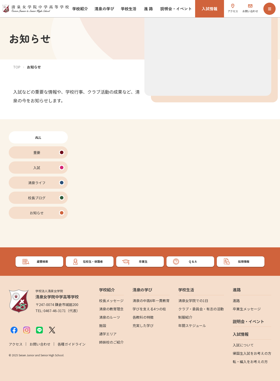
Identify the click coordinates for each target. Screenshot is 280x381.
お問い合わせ (40, 344)
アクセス (16, 344)
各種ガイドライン (72, 344)
